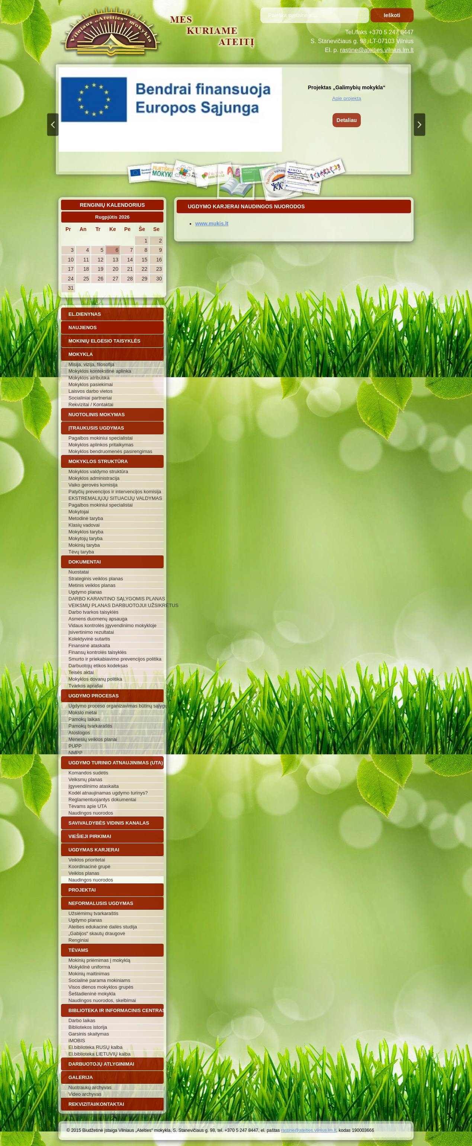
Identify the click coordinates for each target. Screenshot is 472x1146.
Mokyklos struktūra (98, 461)
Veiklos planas (83, 873)
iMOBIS (76, 1040)
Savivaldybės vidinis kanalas (108, 823)
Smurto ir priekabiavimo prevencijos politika (114, 659)
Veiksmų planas (85, 779)
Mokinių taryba (84, 545)
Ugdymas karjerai (93, 850)
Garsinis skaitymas (88, 1034)
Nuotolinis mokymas (96, 414)
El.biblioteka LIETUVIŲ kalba (99, 1054)
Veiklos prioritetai (86, 860)
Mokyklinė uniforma (89, 967)
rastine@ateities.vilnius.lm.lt (377, 50)
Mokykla (80, 354)
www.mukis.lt (211, 224)
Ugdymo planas (85, 592)
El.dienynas (84, 314)
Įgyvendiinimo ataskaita (93, 786)
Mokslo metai (82, 712)
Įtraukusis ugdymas (96, 428)
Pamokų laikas (84, 719)
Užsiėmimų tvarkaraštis (93, 913)
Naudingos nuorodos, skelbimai (102, 1000)
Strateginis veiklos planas (95, 578)
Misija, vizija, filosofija (91, 364)
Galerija (80, 1077)
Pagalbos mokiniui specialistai (100, 438)
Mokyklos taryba (85, 532)
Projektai (82, 890)
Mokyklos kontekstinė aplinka (99, 371)
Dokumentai (84, 562)
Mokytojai (78, 511)
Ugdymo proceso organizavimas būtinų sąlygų (116, 706)
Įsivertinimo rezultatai (91, 632)
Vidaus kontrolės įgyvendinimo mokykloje (112, 625)
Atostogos (79, 732)
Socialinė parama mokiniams (99, 980)
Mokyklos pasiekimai (90, 384)
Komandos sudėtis (88, 773)
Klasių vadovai (84, 525)
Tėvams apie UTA (87, 806)
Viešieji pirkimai (89, 836)
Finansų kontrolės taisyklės (97, 652)
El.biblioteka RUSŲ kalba (95, 1047)
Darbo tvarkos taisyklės (93, 612)
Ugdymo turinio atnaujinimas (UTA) (115, 762)
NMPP (75, 752)
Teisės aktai (81, 672)
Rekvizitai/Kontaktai (96, 1104)
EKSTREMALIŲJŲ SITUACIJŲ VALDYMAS (115, 498)
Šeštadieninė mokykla (91, 993)
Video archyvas (85, 1094)
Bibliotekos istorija (87, 1027)
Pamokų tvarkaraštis (90, 726)
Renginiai (78, 940)
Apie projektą (346, 98)
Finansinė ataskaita (89, 645)
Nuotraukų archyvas (90, 1087)
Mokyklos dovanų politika (95, 679)
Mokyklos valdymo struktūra (98, 471)
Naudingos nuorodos (90, 813)
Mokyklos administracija (93, 478)
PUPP (74, 746)
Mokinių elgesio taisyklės (104, 341)
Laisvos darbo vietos (90, 391)
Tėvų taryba (81, 552)
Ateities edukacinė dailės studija (102, 927)
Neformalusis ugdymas (100, 903)
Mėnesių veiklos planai (92, 739)
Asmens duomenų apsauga (97, 619)
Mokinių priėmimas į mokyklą (99, 960)
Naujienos (82, 327)
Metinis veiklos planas (91, 585)
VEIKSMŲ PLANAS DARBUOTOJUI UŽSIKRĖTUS (116, 605)
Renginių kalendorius (112, 205)
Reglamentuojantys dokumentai (102, 799)
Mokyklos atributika (89, 378)
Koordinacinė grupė (89, 866)
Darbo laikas (81, 1020)
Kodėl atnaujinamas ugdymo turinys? (108, 793)
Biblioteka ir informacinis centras (116, 1010)
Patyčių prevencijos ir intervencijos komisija (114, 491)
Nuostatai (78, 572)
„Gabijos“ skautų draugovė (96, 933)
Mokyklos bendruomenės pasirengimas (110, 451)
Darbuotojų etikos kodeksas (98, 665)
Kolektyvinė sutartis (89, 639)
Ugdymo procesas (93, 696)
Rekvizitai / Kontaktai (90, 404)
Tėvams (78, 950)
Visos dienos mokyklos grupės (101, 987)
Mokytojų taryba (85, 538)
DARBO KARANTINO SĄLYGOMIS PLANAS (116, 598)
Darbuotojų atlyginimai (101, 1064)
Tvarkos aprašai (85, 685)
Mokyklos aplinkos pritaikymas (101, 444)
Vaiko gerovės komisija (93, 485)
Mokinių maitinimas (89, 973)
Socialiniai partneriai (90, 398)
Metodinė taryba (85, 518)
